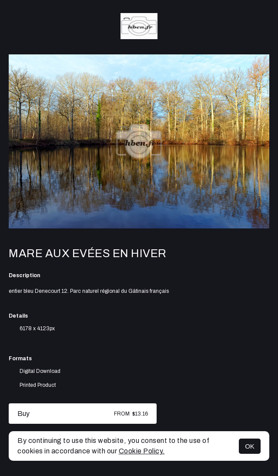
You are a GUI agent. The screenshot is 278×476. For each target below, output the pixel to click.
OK (250, 446)
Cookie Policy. (142, 451)
